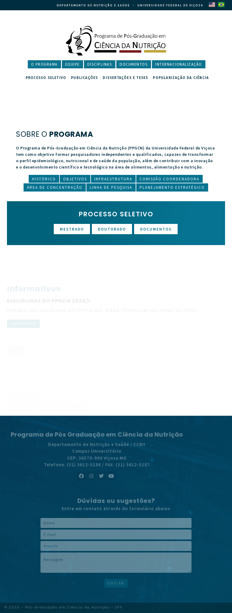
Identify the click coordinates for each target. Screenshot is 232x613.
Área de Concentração (54, 187)
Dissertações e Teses (125, 78)
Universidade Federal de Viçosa (170, 5)
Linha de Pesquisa (111, 187)
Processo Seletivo (46, 78)
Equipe (72, 64)
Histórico (44, 179)
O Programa (44, 64)
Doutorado (112, 229)
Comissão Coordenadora (169, 179)
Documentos (134, 64)
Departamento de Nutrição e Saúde (93, 5)
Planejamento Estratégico (172, 187)
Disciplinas (99, 64)
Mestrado (72, 229)
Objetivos (75, 179)
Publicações (84, 78)
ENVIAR (116, 583)
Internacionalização (178, 64)
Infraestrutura (113, 179)
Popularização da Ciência (181, 78)
